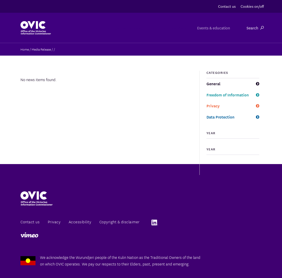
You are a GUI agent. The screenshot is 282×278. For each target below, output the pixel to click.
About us (57, 28)
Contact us (227, 6)
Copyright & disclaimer (119, 221)
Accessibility (80, 221)
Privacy (213, 105)
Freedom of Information (227, 95)
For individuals (164, 28)
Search (255, 28)
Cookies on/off (252, 6)
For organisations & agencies (108, 28)
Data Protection (220, 117)
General (213, 83)
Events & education (211, 28)
